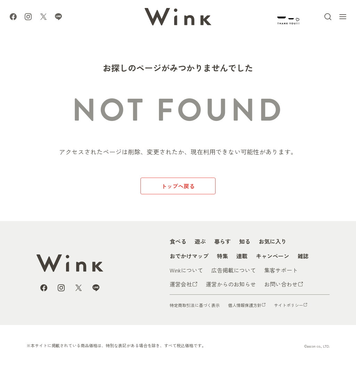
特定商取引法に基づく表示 (195, 305)
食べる (178, 241)
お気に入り (272, 241)
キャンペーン (272, 256)
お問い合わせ (281, 284)
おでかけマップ (189, 256)
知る (244, 241)
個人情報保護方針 (244, 305)
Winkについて (186, 270)
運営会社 (181, 284)
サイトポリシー (288, 305)
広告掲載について (233, 270)
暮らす (222, 241)
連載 (242, 256)
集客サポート (281, 270)
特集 (222, 256)
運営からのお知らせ (231, 284)
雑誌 (303, 256)
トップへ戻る (178, 186)
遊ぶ (200, 241)
